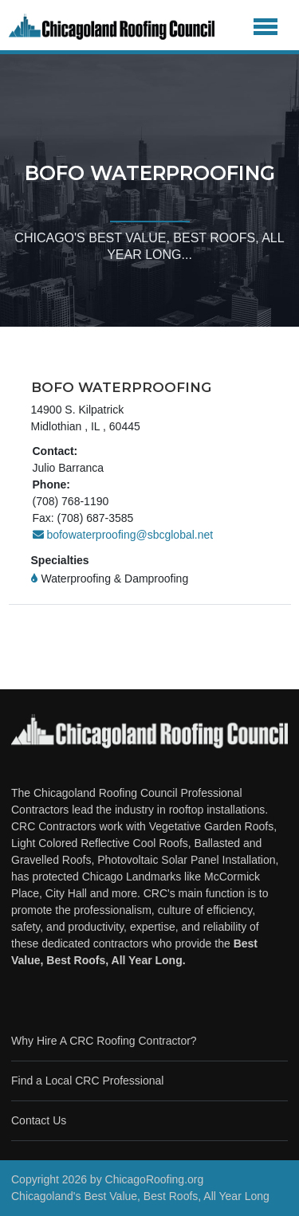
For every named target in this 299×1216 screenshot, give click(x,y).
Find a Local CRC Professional (87, 1080)
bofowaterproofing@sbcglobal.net (123, 534)
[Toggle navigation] (266, 27)
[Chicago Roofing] (111, 27)
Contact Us (38, 1120)
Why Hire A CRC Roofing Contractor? (104, 1040)
